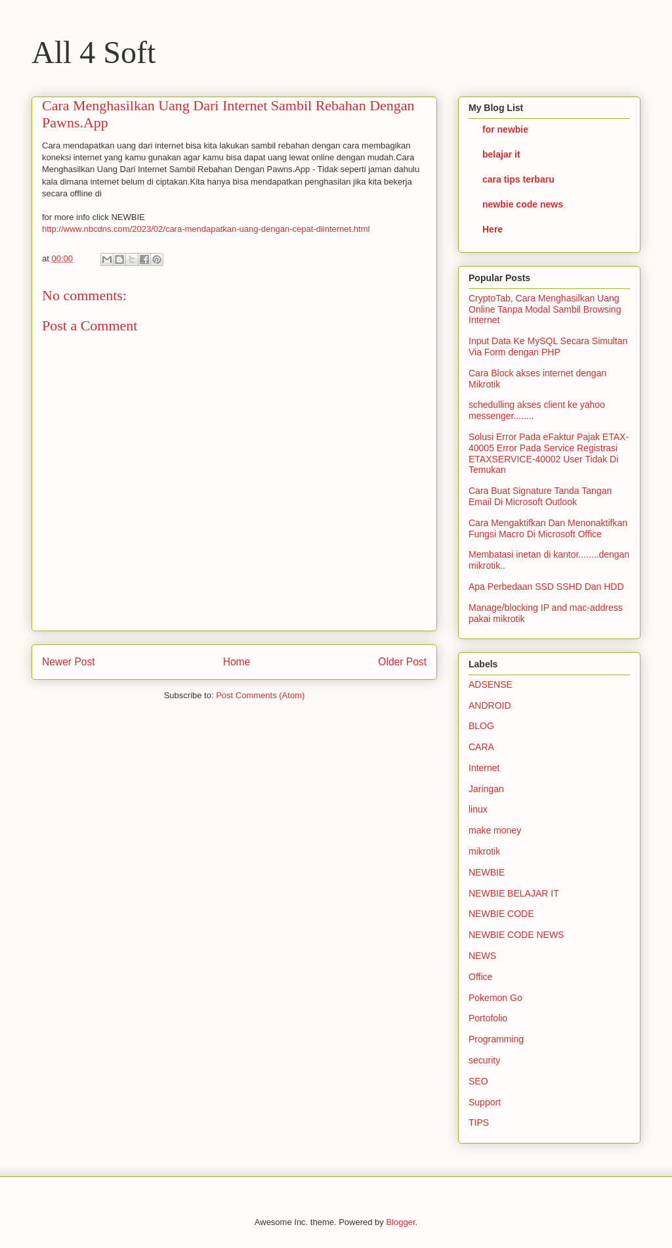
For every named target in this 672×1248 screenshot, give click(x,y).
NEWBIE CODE (501, 913)
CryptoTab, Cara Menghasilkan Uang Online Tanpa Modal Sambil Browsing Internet (545, 309)
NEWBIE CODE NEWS (516, 934)
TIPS (479, 1122)
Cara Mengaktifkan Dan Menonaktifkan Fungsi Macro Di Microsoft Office (548, 528)
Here (492, 229)
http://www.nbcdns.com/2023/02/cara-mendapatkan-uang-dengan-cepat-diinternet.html (205, 229)
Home (237, 661)
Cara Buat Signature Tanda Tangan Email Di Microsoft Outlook (540, 496)
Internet (484, 768)
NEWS (482, 955)
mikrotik (484, 851)
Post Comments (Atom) (260, 695)
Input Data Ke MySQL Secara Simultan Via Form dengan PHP (548, 346)
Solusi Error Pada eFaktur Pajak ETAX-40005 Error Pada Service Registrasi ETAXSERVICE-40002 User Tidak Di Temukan (549, 453)
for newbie (505, 129)
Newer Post (68, 661)
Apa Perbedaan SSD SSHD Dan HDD (546, 586)
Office (480, 976)
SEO (478, 1081)
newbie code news (522, 204)
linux (478, 809)
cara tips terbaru (518, 179)
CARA (481, 747)
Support (485, 1102)
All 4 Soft (94, 52)
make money (495, 830)
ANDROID (490, 705)
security (484, 1060)
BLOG (481, 726)
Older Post (402, 661)
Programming (496, 1039)
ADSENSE (491, 684)
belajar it (501, 154)
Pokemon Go (495, 997)
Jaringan (486, 789)
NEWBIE (487, 872)
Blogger (400, 1222)
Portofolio (488, 1018)
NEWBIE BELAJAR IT (514, 893)
